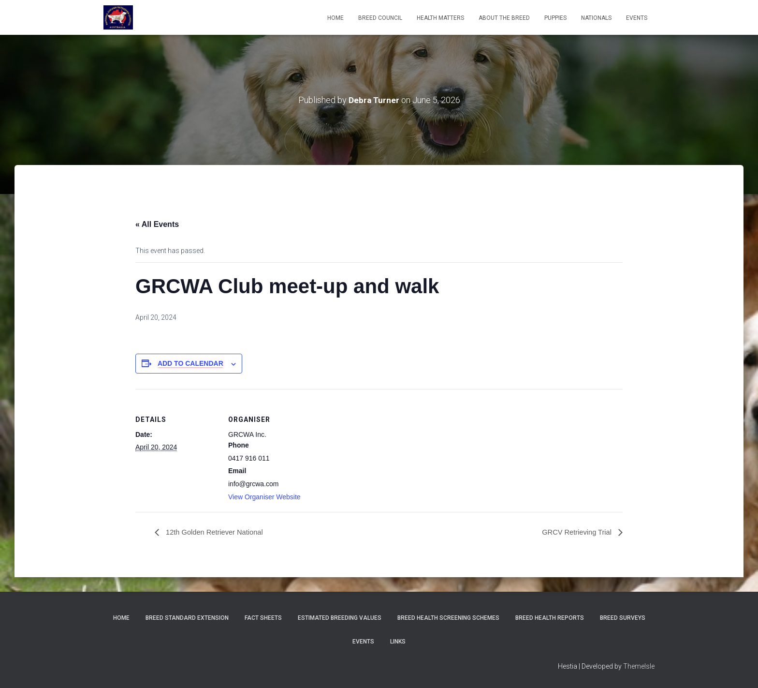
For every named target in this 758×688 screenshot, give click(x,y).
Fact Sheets (263, 617)
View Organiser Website (264, 497)
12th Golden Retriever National (218, 532)
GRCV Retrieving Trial (574, 532)
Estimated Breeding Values (339, 617)
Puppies (555, 18)
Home (335, 18)
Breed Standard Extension (187, 617)
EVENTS (636, 18)
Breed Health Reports (549, 617)
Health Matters (440, 18)
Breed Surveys (622, 617)
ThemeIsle (639, 666)
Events (363, 641)
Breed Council (380, 18)
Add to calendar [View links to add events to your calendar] (190, 363)
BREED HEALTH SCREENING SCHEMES (448, 617)
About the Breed (504, 18)
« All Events (157, 224)
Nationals (596, 18)
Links (398, 641)
